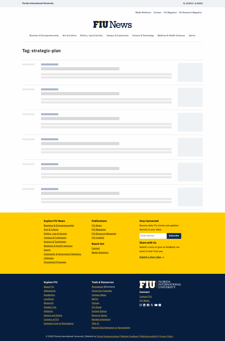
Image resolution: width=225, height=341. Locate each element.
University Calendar (102, 291)
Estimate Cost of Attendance (59, 324)
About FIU (49, 287)
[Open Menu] (199, 3)
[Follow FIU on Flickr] (160, 305)
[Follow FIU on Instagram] (141, 305)
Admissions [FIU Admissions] (50, 291)
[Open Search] (188, 3)
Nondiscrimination (101, 320)
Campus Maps (99, 295)
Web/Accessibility (149, 337)
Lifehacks (49, 258)
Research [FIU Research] (49, 303)
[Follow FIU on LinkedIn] (145, 305)
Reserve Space (99, 316)
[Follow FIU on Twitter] (152, 305)
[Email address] (153, 236)
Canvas (95, 303)
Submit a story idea (150, 257)
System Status (99, 311)
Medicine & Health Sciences (171, 36)
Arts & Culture (69, 36)
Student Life (50, 307)
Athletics (48, 311)
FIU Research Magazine (190, 13)
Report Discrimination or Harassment (111, 328)
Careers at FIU (51, 320)
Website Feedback (130, 337)
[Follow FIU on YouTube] (156, 305)
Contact (157, 13)
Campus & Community (117, 36)
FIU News (97, 226)
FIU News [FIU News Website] (144, 301)
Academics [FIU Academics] (49, 295)
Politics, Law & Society (91, 36)
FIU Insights (98, 238)
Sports (192, 36)
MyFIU (95, 299)
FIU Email (96, 307)
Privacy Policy (166, 337)
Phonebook (97, 287)
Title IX (95, 324)
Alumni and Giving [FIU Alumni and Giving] (53, 316)
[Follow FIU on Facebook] (149, 305)
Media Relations (143, 13)
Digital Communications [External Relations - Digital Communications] (108, 337)
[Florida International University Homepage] (38, 3)
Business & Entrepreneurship (44, 36)
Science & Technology (143, 36)
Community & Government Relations (62, 254)
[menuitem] (143, 13)
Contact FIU (145, 297)
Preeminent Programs (55, 262)
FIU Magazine (170, 13)
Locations (49, 299)
